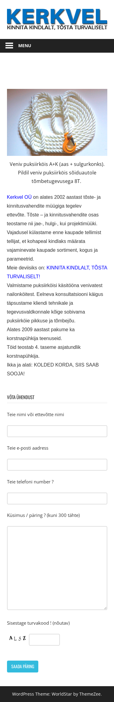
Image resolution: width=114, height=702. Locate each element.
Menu (24, 45)
